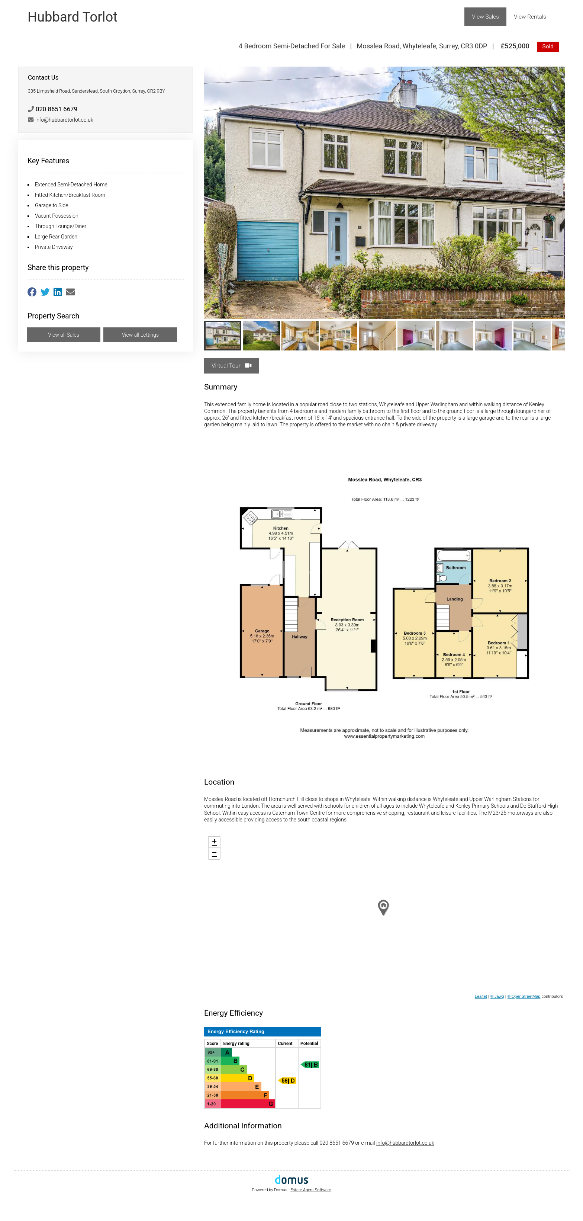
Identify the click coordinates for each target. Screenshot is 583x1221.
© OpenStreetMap (524, 996)
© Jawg (497, 996)
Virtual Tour (231, 365)
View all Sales (63, 335)
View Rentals (530, 16)
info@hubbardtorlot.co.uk (405, 1143)
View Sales (485, 16)
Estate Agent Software (310, 1190)
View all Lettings (140, 335)
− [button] (214, 853)
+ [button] (214, 842)
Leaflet (481, 996)
